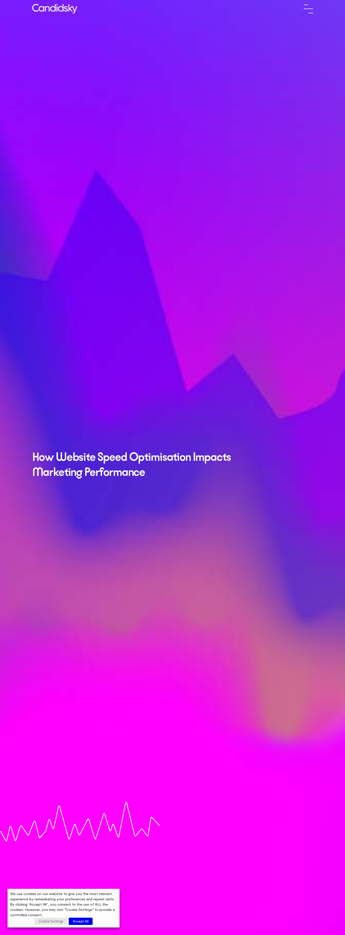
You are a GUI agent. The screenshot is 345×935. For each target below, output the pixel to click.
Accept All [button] (81, 921)
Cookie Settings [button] (51, 921)
